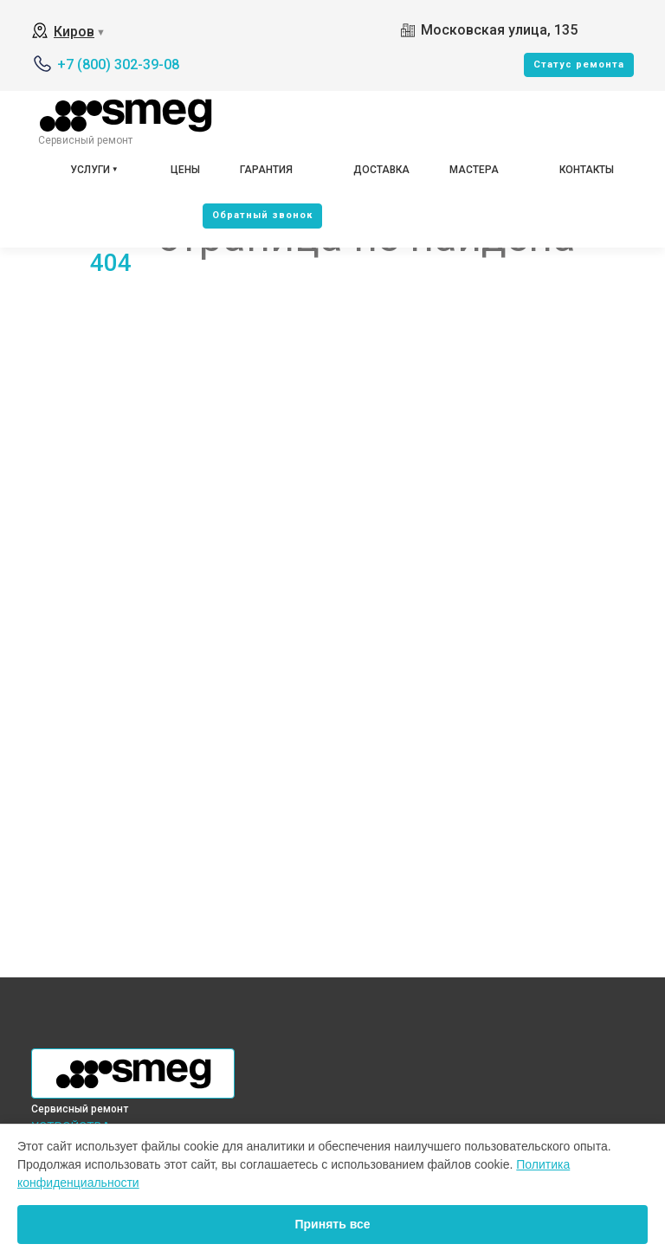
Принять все (332, 1224)
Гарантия (266, 170)
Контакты (586, 170)
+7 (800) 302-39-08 (118, 64)
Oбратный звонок (262, 215)
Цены (185, 170)
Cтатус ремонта (578, 64)
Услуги (90, 170)
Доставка (381, 170)
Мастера (474, 170)
